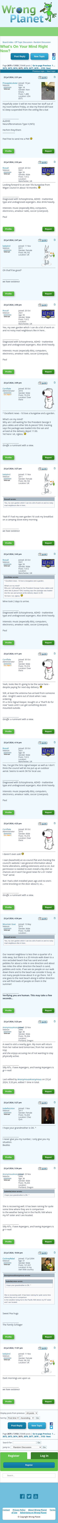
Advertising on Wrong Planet (33, 1512)
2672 (5, 68)
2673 (10, 68)
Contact (6, 1510)
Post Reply (19, 56)
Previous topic (38, 71)
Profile (8, 151)
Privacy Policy (19, 1510)
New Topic (39, 56)
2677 (31, 68)
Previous (47, 65)
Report (48, 151)
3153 (43, 68)
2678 (36, 68)
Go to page (38, 65)
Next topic (51, 71)
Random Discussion (42, 42)
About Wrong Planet (37, 1510)
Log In (44, 1456)
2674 (15, 68)
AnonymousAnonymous (29, 1079)
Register (13, 1456)
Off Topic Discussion (23, 42)
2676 (26, 68)
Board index (8, 42)
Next (48, 68)
